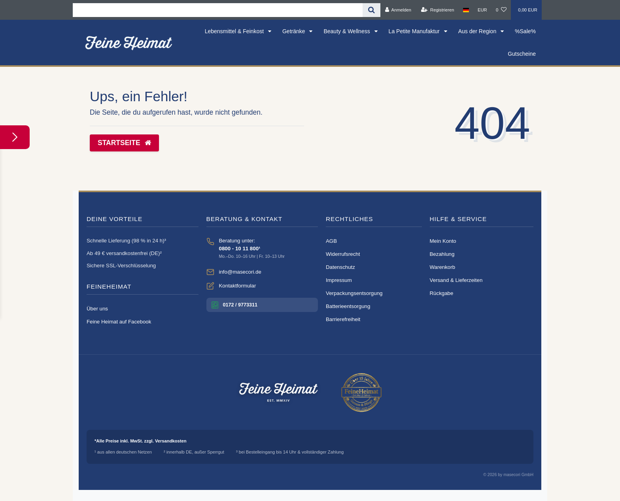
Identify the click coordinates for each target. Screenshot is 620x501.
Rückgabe (442, 293)
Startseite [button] (124, 143)
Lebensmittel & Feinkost (235, 31)
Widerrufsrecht (343, 254)
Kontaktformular (237, 286)
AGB (331, 241)
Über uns (97, 309)
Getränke (294, 31)
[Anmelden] (398, 10)
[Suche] (371, 10)
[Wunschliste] (501, 10)
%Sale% (525, 31)
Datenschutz (340, 267)
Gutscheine (522, 54)
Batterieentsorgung (348, 306)
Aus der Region (478, 31)
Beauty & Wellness (347, 31)
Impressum (339, 280)
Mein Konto (443, 241)
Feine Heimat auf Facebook (119, 322)
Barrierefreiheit (343, 319)
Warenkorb (443, 267)
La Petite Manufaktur (415, 31)
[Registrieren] (437, 10)
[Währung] (482, 10)
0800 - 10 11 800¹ (240, 248)
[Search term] (218, 10)
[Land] (466, 10)
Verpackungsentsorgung (354, 293)
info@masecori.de (240, 272)
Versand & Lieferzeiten (456, 280)
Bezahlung (442, 254)
